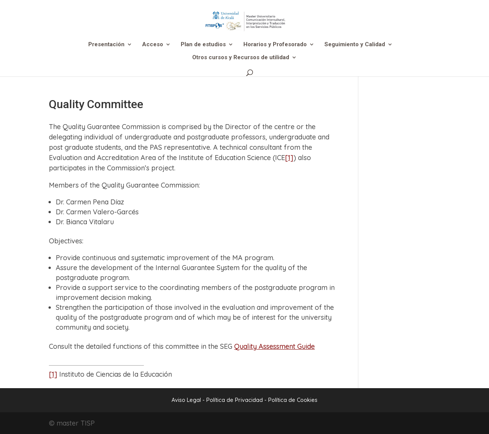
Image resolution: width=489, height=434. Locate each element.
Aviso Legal (186, 400)
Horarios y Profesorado (275, 45)
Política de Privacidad (235, 400)
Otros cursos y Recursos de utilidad (240, 58)
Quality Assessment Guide (274, 346)
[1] (289, 157)
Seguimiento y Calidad (354, 45)
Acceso (152, 45)
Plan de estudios (203, 45)
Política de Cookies (292, 400)
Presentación (106, 45)
